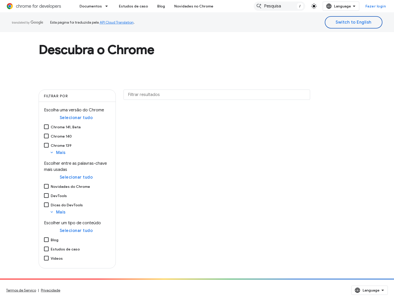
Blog (161, 6)
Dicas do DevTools (67, 205)
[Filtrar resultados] (217, 95)
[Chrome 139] (46, 145)
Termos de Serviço (21, 290)
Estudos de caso (133, 6)
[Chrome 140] (46, 136)
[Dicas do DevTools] (46, 204)
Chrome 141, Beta (66, 127)
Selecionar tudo (76, 117)
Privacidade (50, 290)
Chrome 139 (61, 145)
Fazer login (375, 6)
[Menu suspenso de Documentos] (108, 6)
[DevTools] (46, 195)
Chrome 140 (61, 136)
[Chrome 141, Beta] (46, 126)
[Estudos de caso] (46, 249)
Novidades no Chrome (193, 6)
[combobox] (279, 6)
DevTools (59, 195)
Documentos (91, 6)
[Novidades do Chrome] (46, 186)
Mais (57, 152)
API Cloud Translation (117, 22)
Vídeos (57, 258)
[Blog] (46, 239)
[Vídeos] (46, 258)
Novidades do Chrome (70, 186)
